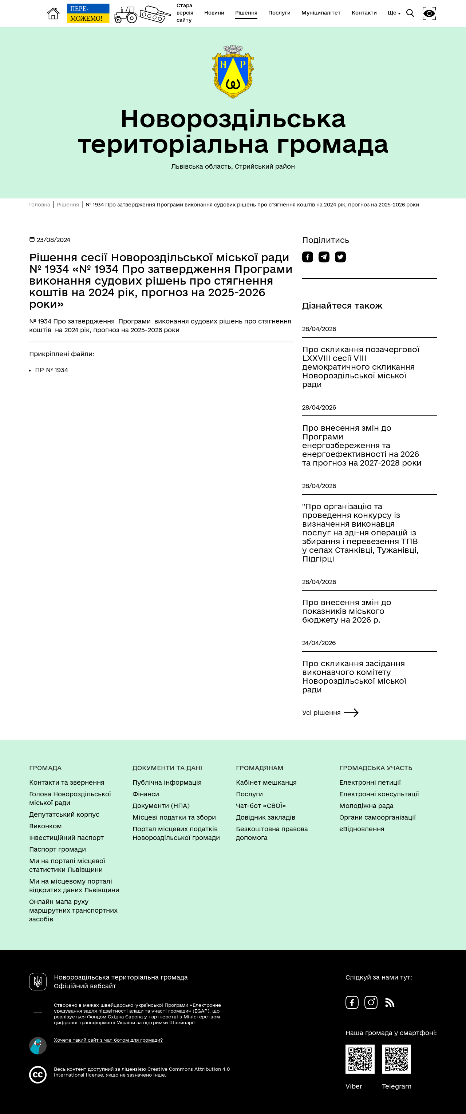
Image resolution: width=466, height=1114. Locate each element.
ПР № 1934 (51, 369)
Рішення (68, 205)
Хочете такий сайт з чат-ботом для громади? (108, 1039)
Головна (39, 205)
